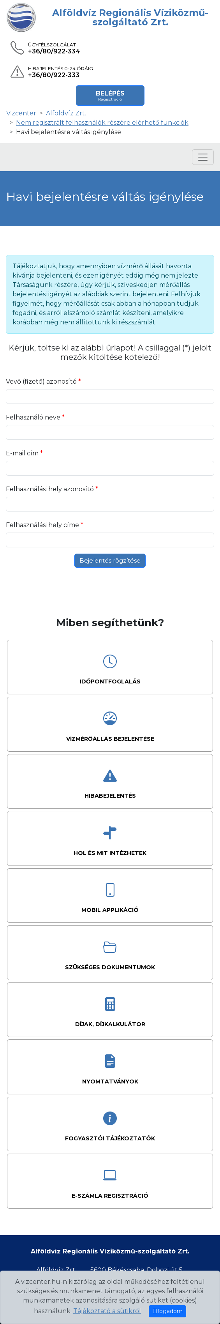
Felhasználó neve (34, 417)
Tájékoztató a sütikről (107, 1311)
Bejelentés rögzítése (110, 560)
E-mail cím (23, 453)
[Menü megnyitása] (203, 157)
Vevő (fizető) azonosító (42, 381)
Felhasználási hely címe (43, 525)
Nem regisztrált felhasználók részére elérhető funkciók (102, 122)
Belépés (110, 96)
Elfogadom (167, 1311)
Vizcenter (21, 113)
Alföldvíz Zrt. (66, 113)
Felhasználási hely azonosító (50, 489)
